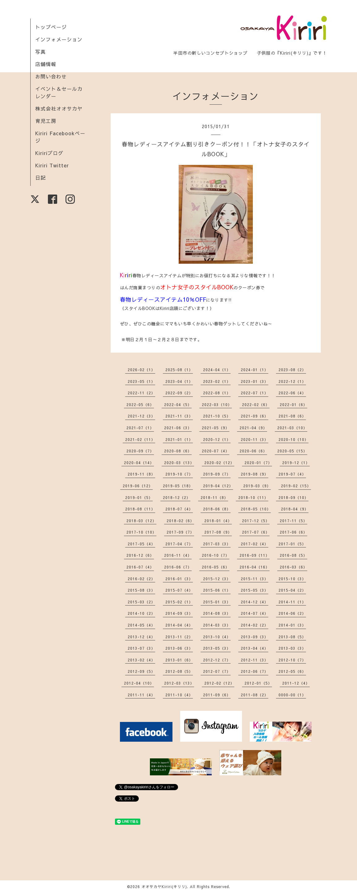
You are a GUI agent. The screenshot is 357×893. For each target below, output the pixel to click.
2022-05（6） (140, 404)
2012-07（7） (217, 671)
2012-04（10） (139, 683)
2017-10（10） (141, 532)
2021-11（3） (179, 415)
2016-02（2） (141, 578)
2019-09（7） (217, 474)
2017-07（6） (256, 532)
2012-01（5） (258, 683)
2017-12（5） (256, 520)
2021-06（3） (178, 427)
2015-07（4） (179, 590)
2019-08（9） (254, 474)
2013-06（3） (179, 648)
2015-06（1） (217, 590)
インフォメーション (59, 39)
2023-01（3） (254, 381)
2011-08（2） (254, 694)
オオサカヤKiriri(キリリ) (164, 886)
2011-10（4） (179, 694)
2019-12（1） (296, 462)
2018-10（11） (253, 497)
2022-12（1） (292, 381)
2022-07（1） (254, 392)
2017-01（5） (292, 543)
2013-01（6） (179, 659)
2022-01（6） (293, 404)
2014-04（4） (179, 625)
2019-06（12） (138, 485)
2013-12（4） (141, 636)
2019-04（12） (218, 485)
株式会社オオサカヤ (59, 108)
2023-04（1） (179, 381)
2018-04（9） (294, 508)
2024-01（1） (254, 369)
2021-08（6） (292, 415)
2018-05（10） (256, 508)
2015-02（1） (179, 601)
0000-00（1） (292, 694)
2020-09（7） (140, 450)
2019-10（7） (179, 474)
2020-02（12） (219, 462)
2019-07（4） (292, 474)
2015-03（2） (141, 601)
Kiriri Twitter (52, 165)
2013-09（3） (254, 636)
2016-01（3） (179, 578)
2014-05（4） (141, 625)
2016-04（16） (255, 566)
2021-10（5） (217, 415)
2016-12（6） (140, 555)
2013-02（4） (141, 659)
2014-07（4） (254, 613)
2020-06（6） (253, 450)
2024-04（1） (217, 369)
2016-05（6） (215, 566)
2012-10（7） (292, 659)
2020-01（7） (258, 462)
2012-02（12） (219, 683)
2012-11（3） (254, 659)
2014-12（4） (254, 601)
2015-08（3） (141, 590)
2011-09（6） (217, 694)
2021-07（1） (140, 427)
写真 (40, 51)
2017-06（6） (293, 532)
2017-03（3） (217, 543)
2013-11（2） (179, 636)
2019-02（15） (296, 485)
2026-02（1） (141, 369)
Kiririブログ (49, 152)
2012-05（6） (292, 671)
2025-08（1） (179, 369)
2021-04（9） (253, 427)
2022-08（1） (217, 392)
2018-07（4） (179, 508)
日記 (40, 177)
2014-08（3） (217, 613)
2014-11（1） (292, 601)
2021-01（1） (179, 439)
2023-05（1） (141, 381)
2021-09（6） (254, 415)
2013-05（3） (217, 648)
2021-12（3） (141, 415)
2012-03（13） (179, 683)
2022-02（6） (256, 404)
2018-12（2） (176, 497)
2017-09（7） (180, 532)
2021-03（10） (292, 427)
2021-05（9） (215, 427)
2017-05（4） (141, 543)
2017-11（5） (293, 520)
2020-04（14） (139, 462)
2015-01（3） (217, 601)
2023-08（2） (292, 369)
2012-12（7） (217, 659)
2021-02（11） (140, 439)
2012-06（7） (254, 671)
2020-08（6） (178, 450)
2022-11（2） (141, 392)
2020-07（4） (215, 450)
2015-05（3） (254, 590)
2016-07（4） (140, 566)
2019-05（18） (178, 485)
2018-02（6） (180, 520)
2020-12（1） (217, 439)
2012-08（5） (179, 671)
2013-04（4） (254, 648)
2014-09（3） (179, 613)
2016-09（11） (255, 555)
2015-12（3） (217, 578)
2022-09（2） (179, 392)
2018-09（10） (293, 497)
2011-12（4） (296, 683)
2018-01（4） (218, 520)
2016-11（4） (178, 555)
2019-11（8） (141, 474)
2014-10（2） (141, 613)
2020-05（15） (292, 450)
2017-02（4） (254, 543)
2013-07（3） (141, 648)
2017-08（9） (218, 532)
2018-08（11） (140, 508)
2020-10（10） (293, 439)
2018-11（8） (214, 497)
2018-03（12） (141, 520)
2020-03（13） (179, 462)
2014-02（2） (254, 625)
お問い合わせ (51, 76)
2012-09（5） (141, 671)
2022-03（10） (217, 404)
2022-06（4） (292, 392)
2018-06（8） (217, 508)
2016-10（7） (215, 555)
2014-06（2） (292, 613)
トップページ (51, 26)
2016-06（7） (178, 566)
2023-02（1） (217, 381)
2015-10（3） (292, 578)
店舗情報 (45, 64)
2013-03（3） (292, 648)
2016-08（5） (293, 555)
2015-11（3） (254, 578)
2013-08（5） (292, 636)
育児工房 (45, 120)
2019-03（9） (257, 485)
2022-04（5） (178, 404)
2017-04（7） (179, 543)
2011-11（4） (141, 694)
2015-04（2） (292, 590)
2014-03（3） (217, 625)
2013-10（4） (217, 636)
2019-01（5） (139, 497)
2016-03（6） (293, 566)
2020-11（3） (254, 439)
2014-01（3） (292, 625)
